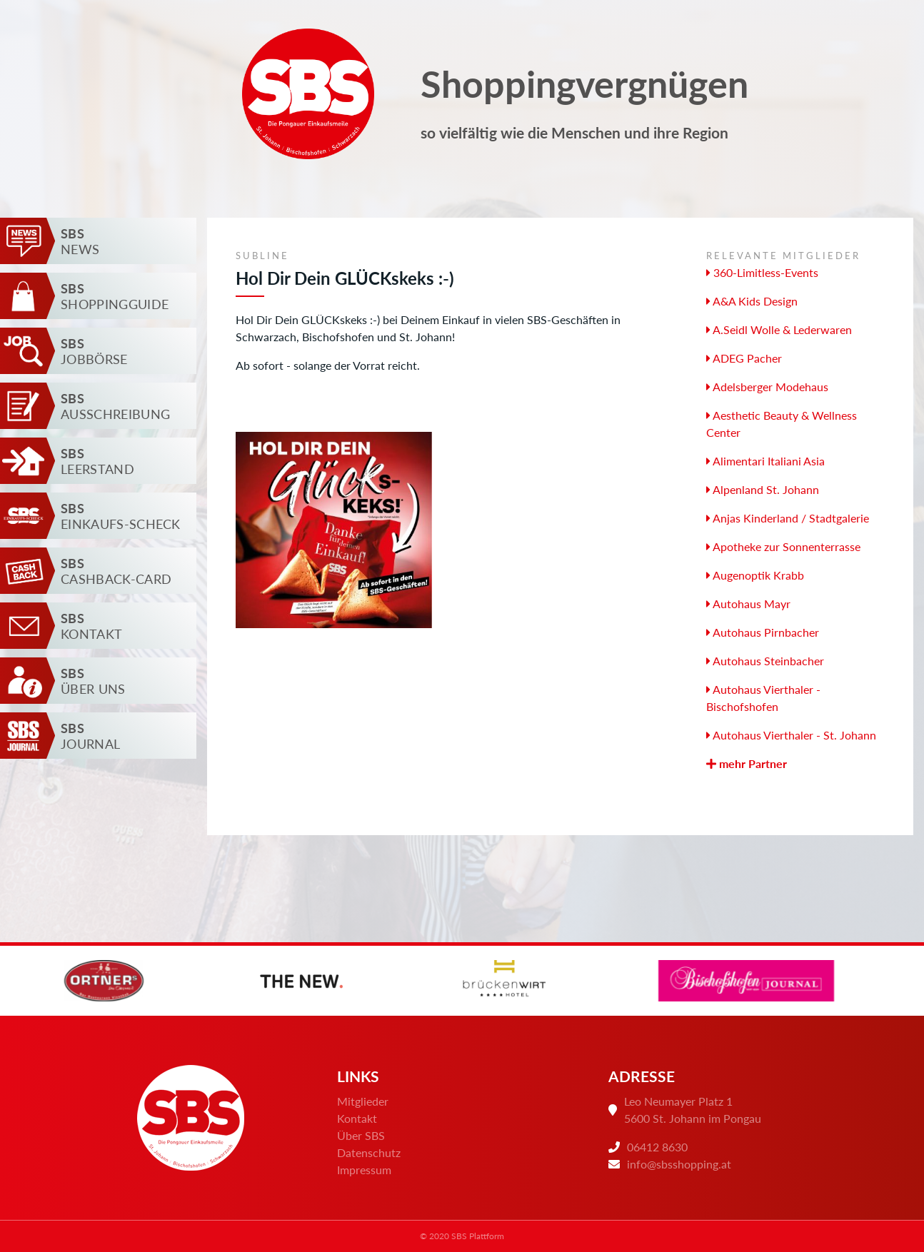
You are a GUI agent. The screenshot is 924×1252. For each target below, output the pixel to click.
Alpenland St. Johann (762, 489)
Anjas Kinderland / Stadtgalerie (787, 518)
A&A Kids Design (752, 301)
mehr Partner (746, 763)
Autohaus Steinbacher (765, 660)
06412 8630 (657, 1146)
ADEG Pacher (744, 358)
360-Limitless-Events (762, 272)
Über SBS (361, 1135)
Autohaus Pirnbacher (762, 632)
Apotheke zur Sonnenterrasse (783, 546)
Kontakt (357, 1118)
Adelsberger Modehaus (767, 386)
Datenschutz (369, 1152)
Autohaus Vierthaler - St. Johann (791, 735)
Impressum (364, 1169)
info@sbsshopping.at (679, 1164)
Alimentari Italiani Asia (765, 461)
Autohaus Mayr (748, 603)
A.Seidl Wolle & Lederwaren (779, 329)
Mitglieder (362, 1101)
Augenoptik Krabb (755, 575)
